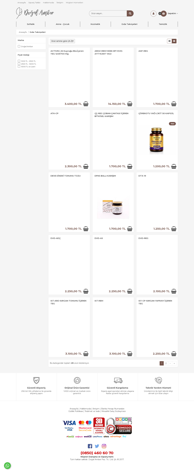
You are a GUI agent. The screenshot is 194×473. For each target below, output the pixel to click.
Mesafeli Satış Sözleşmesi (114, 411)
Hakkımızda (85, 408)
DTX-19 (142, 175)
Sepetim (173, 13)
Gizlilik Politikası (75, 411)
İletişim (96, 408)
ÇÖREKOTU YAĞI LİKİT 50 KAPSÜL (156, 113)
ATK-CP (54, 113)
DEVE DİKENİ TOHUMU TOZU (66, 175)
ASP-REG (143, 51)
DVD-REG (143, 238)
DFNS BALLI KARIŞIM (105, 175)
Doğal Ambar (27, 46)
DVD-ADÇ (56, 238)
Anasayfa (74, 408)
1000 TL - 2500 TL (28, 61)
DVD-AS (99, 238)
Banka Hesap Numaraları (112, 408)
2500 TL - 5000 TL (28, 64)
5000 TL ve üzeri (28, 67)
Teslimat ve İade (92, 411)
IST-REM (99, 300)
